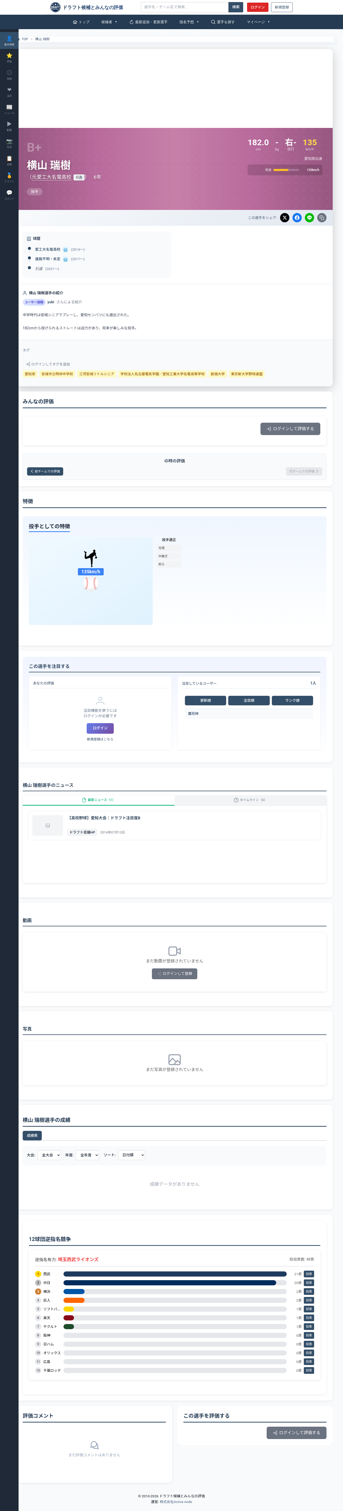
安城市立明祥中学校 (69, 374)
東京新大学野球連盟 (259, 374)
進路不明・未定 (60, 259)
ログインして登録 (181, 980)
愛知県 (42, 374)
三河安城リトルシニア (109, 374)
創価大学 (230, 374)
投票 (309, 1280)
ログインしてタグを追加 (60, 364)
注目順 (252, 702)
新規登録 (282, 7)
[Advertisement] (181, 88)
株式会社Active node (176, 1508)
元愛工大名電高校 (64, 177)
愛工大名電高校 (60, 249)
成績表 (44, 1142)
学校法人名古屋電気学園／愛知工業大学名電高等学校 (175, 374)
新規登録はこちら (109, 741)
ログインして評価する (290, 428)
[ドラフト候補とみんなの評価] (93, 7)
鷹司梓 (199, 715)
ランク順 (293, 702)
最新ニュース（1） (108, 804)
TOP (34, 39)
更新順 (210, 702)
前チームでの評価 (61, 472)
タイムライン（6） (254, 804)
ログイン (258, 7)
